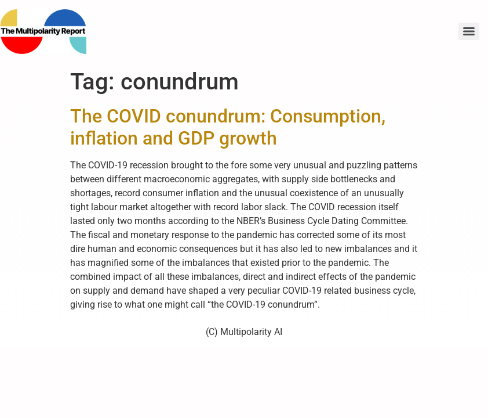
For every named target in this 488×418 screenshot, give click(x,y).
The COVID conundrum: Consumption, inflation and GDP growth (227, 127)
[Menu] (468, 31)
